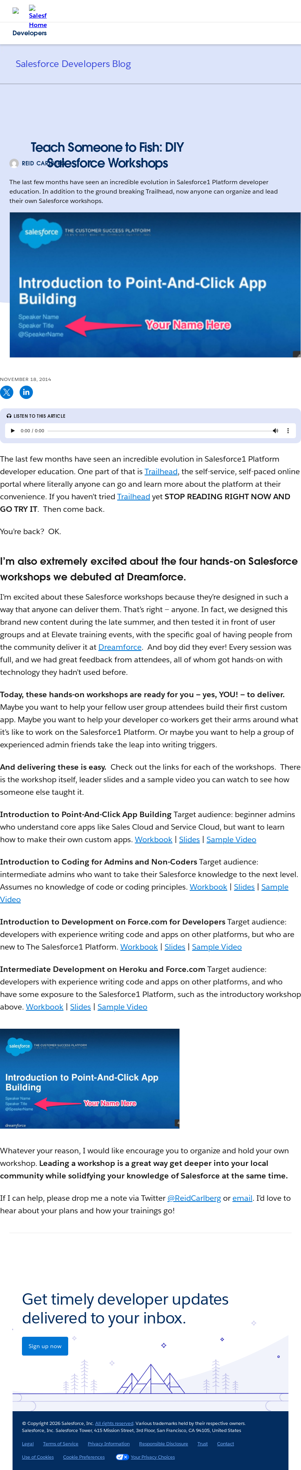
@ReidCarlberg (194, 1198)
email (242, 1198)
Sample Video (231, 839)
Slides (189, 839)
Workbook (153, 839)
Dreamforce (119, 647)
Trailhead (161, 471)
